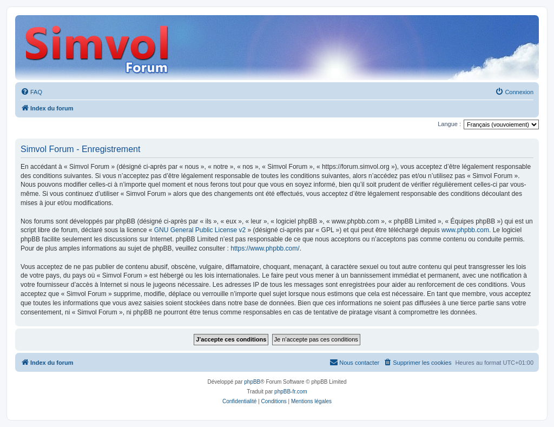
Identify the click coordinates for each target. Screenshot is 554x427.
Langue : (449, 124)
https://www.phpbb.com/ (264, 248)
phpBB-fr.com (290, 392)
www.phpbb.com (465, 230)
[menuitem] (31, 92)
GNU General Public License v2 (200, 230)
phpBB (252, 382)
